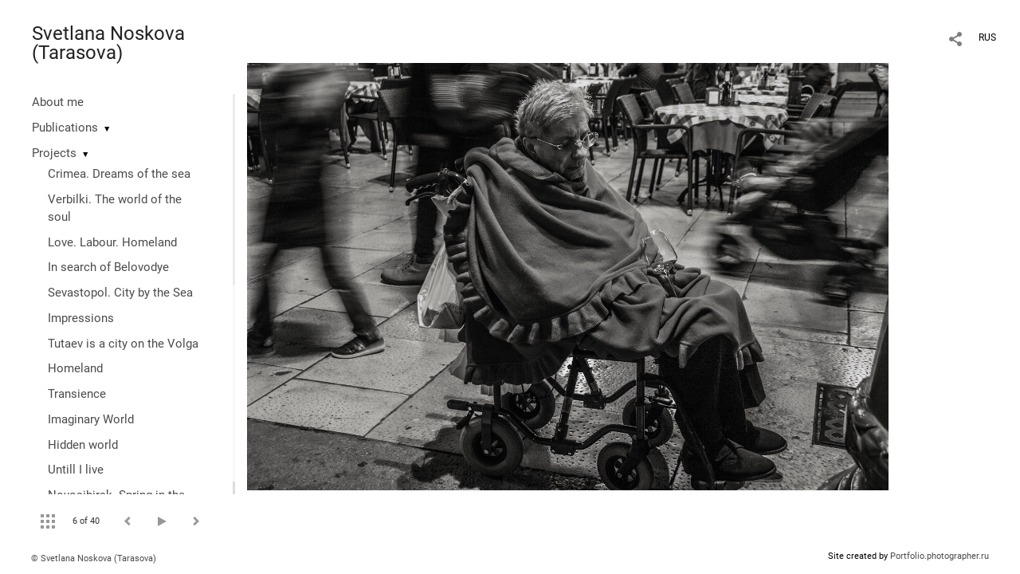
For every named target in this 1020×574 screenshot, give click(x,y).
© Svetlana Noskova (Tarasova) (93, 558)
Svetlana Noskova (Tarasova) (108, 43)
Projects (54, 153)
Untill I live (76, 469)
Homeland (75, 368)
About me (58, 102)
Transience (77, 394)
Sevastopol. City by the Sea (120, 292)
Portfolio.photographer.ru (939, 556)
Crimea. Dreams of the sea (119, 174)
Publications (65, 127)
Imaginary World (91, 419)
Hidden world (83, 445)
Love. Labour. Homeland (112, 242)
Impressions (81, 318)
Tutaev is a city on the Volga (123, 343)
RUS (987, 37)
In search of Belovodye (108, 267)
